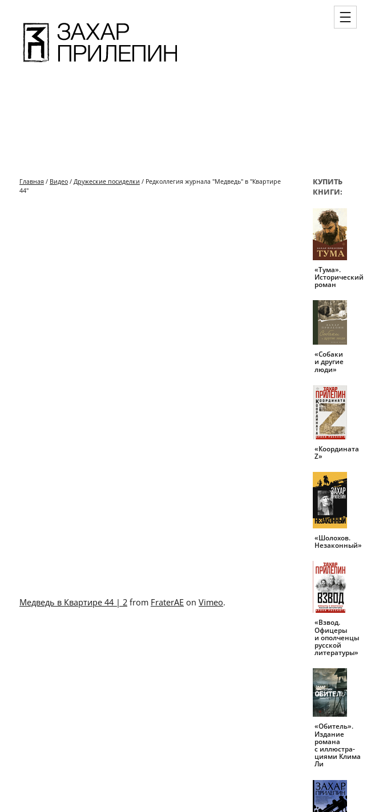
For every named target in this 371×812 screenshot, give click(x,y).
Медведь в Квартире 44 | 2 (73, 602)
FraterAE (167, 602)
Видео (59, 181)
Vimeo (211, 602)
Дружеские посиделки (107, 181)
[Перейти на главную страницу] (100, 64)
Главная (31, 181)
